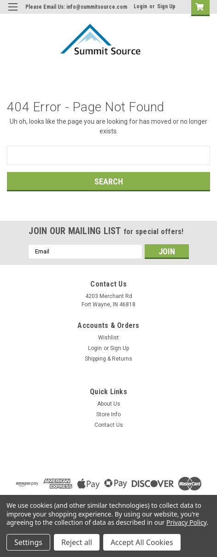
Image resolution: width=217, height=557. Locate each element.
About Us (108, 404)
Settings (28, 542)
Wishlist (108, 337)
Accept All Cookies (142, 542)
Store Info (108, 414)
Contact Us (108, 425)
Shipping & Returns (108, 359)
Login (140, 6)
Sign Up (166, 6)
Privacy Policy (186, 522)
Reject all (76, 542)
